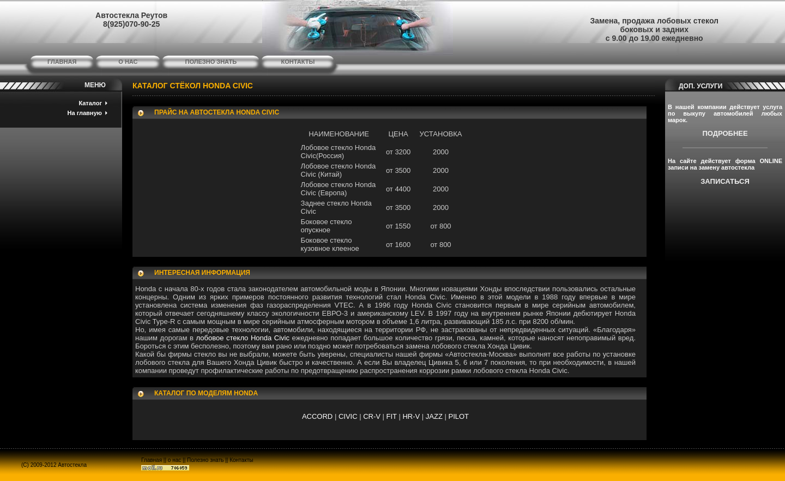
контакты (298, 61)
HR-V (411, 416)
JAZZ (434, 416)
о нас (127, 61)
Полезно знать (205, 460)
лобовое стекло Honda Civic (242, 338)
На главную (85, 113)
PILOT (458, 416)
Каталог (90, 103)
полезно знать (211, 61)
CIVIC (348, 416)
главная (61, 61)
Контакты (241, 460)
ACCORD (317, 416)
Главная (151, 460)
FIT (392, 416)
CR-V (372, 416)
